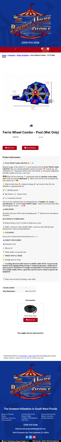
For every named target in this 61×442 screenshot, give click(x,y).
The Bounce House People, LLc (15, 441)
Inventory (11, 55)
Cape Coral (32, 356)
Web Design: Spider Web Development (45, 441)
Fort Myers (23, 356)
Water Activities (23, 55)
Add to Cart (9, 148)
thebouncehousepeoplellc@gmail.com (30, 429)
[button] (15, 49)
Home (4, 55)
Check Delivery (30, 148)
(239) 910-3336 (30, 42)
